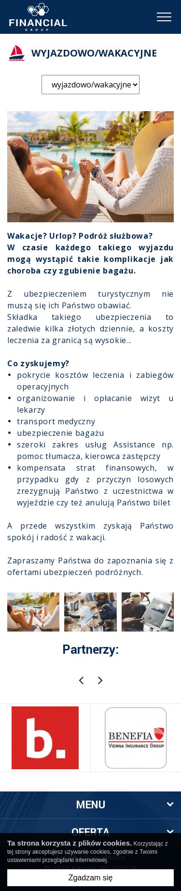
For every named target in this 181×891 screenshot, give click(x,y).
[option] (45, 738)
